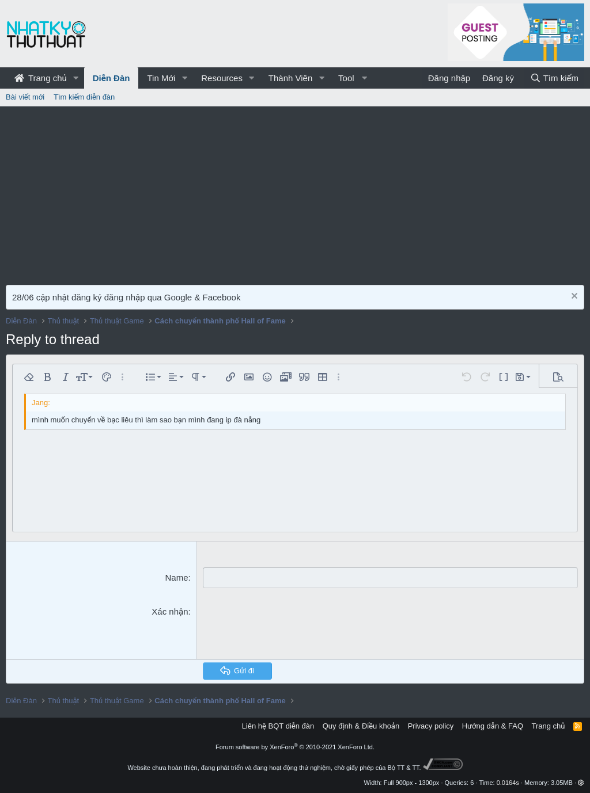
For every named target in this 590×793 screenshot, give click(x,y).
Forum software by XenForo (295, 747)
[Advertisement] (295, 192)
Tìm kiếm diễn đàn (84, 97)
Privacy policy (430, 726)
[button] (76, 78)
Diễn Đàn (111, 78)
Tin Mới (161, 78)
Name (176, 577)
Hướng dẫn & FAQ (492, 726)
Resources (222, 78)
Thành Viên (290, 78)
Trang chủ (40, 78)
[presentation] (290, 627)
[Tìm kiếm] (554, 78)
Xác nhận (170, 611)
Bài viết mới (25, 97)
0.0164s (508, 782)
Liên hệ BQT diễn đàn (278, 726)
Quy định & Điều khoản (361, 726)
